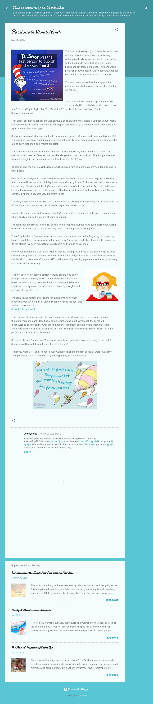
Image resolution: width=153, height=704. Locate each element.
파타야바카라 (57, 441)
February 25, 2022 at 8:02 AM (51, 434)
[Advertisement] (137, 71)
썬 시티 (110, 444)
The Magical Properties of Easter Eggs (32, 648)
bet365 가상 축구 (90, 441)
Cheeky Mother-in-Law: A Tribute (31, 610)
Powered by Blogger (76, 689)
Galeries (83, 696)
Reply (27, 452)
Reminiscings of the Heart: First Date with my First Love (42, 573)
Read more (112, 600)
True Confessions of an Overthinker (38, 7)
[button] (116, 30)
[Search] (146, 9)
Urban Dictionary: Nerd (23, 309)
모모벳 (92, 444)
